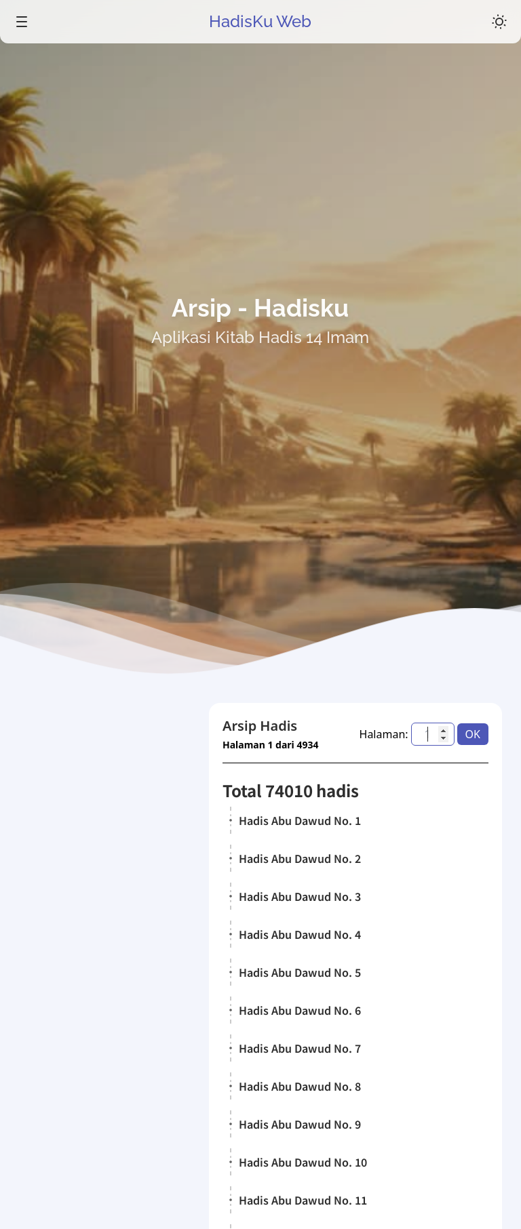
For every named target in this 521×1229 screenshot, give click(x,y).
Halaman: (384, 734)
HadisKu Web (261, 21)
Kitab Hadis (78, 1037)
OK (472, 734)
